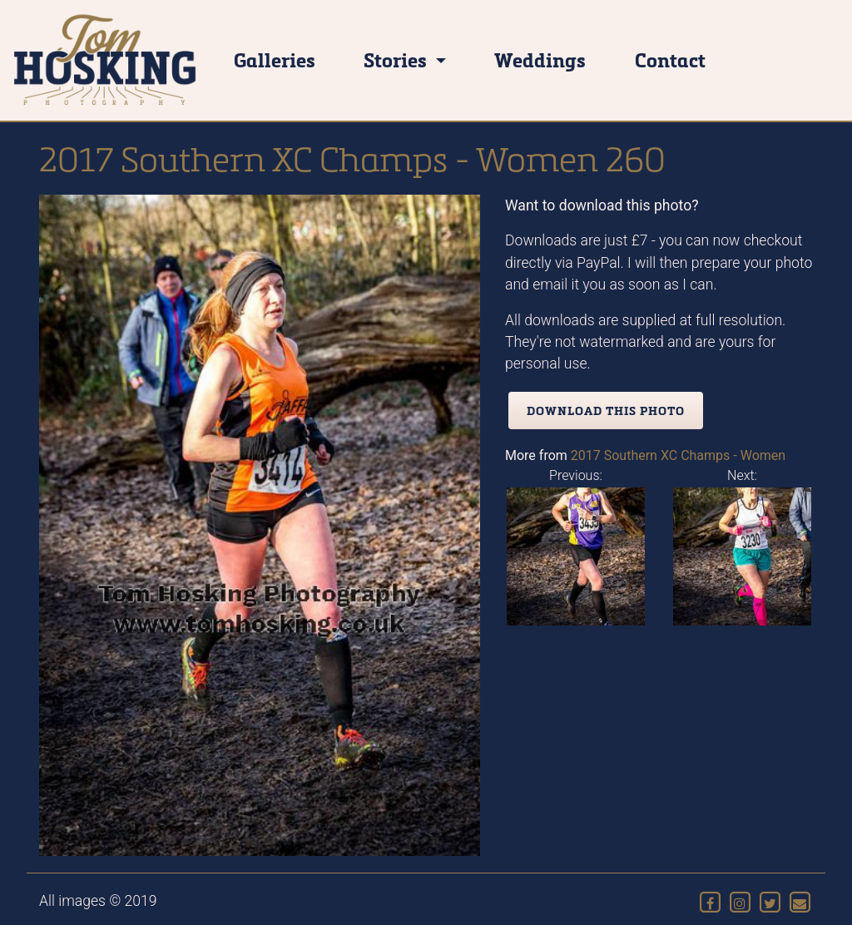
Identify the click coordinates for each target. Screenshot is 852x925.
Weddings (540, 59)
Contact (670, 59)
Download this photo (606, 410)
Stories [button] (397, 59)
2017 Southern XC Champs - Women (678, 455)
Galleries (274, 59)
